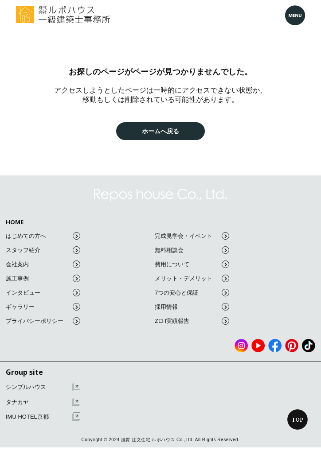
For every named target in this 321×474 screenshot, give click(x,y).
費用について (192, 264)
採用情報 (192, 307)
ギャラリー (43, 307)
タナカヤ (43, 402)
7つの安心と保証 (192, 292)
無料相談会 (192, 250)
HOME (14, 222)
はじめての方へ (43, 236)
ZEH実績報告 (192, 321)
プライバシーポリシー (43, 321)
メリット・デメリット (192, 278)
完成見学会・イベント (192, 236)
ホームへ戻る (160, 131)
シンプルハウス (43, 387)
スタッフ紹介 (43, 250)
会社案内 (43, 264)
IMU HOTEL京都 (43, 416)
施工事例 (43, 278)
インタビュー (43, 292)
